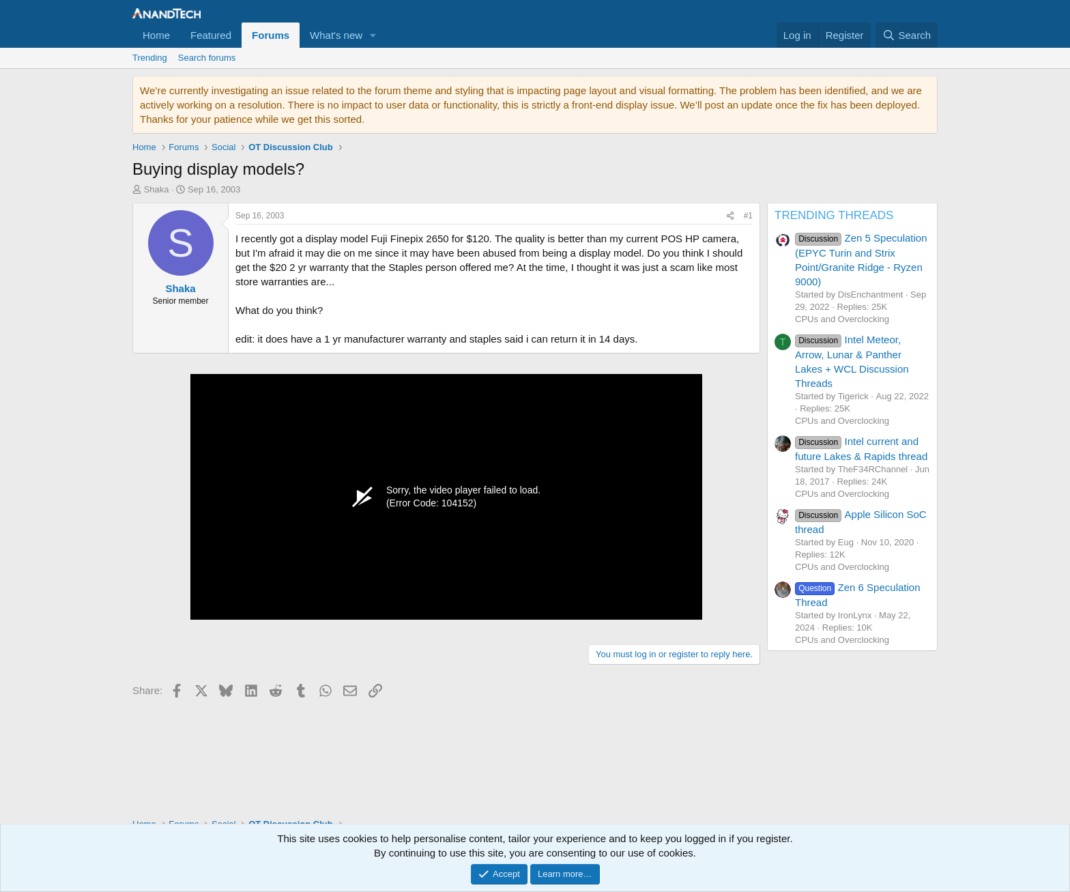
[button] (373, 35)
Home (156, 35)
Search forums (207, 58)
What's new (336, 35)
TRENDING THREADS (834, 215)
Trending (149, 58)
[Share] (730, 216)
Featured (210, 35)
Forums (270, 35)
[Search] (907, 35)
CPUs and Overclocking (842, 319)
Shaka (156, 189)
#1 (748, 215)
